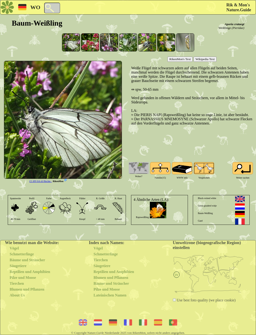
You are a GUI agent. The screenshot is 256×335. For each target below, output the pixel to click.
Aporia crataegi (234, 24)
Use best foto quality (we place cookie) (206, 300)
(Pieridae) (238, 28)
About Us (17, 295)
